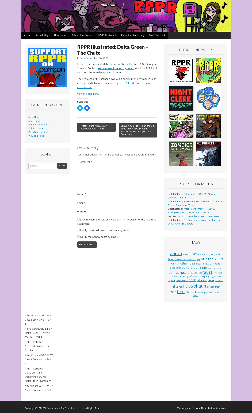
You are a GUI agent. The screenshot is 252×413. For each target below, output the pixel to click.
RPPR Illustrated (107, 35)
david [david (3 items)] (217, 263)
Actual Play (42, 35)
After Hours (60, 35)
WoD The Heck (157, 35)
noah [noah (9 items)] (192, 280)
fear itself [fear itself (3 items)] (217, 272)
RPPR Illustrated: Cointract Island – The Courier (37, 346)
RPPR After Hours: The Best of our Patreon (63, 408)
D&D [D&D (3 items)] (206, 263)
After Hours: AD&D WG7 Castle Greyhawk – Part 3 (39, 390)
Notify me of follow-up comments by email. (104, 230)
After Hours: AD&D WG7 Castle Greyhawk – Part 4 (39, 359)
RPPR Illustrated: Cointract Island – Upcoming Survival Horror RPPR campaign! (38, 375)
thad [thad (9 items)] (172, 292)
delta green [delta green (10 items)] (190, 267)
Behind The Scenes (82, 35)
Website (81, 211)
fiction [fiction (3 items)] (174, 276)
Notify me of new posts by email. (99, 236)
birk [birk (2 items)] (198, 259)
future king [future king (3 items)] (182, 276)
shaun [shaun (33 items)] (200, 286)
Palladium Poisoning (132, 35)
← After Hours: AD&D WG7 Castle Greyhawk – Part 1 (93, 127)
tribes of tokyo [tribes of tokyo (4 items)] (193, 292)
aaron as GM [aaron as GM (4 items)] (189, 254)
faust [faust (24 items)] (207, 272)
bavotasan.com (219, 408)
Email (81, 203)
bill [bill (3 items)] (194, 259)
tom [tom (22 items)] (181, 291)
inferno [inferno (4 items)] (193, 276)
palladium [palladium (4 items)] (202, 280)
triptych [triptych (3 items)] (206, 292)
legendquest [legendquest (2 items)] (174, 280)
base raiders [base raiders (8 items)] (184, 259)
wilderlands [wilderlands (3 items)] (216, 292)
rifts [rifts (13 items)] (174, 286)
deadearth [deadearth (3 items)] (175, 267)
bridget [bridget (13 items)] (207, 259)
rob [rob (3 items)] (181, 286)
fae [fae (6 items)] (200, 273)
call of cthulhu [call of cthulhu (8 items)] (181, 263)
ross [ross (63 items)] (188, 285)
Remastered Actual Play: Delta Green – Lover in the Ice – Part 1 (38, 333)
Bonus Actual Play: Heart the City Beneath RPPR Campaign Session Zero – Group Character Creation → (138, 130)
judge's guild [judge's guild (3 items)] (210, 276)
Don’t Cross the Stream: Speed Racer (200, 216)
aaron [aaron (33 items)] (176, 253)
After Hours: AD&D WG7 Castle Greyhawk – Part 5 (39, 319)
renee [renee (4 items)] (211, 280)
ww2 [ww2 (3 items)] (195, 295)
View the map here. (88, 93)
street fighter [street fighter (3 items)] (213, 286)
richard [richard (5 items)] (219, 280)
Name (81, 194)
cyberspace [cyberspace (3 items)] (198, 263)
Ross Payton (86, 58)
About (27, 35)
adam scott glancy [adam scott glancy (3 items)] (207, 254)
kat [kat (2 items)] (219, 277)
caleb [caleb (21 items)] (218, 259)
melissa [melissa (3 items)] (184, 280)
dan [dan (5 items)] (212, 263)
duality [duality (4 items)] (203, 267)
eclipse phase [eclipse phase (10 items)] (186, 272)
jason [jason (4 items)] (200, 276)
